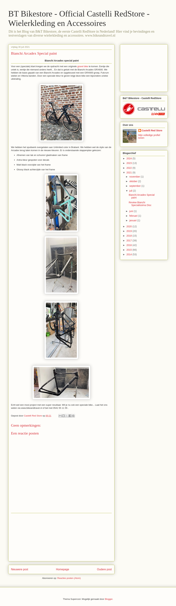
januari (133, 220)
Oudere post (104, 569)
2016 (129, 245)
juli (131, 190)
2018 (129, 235)
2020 (129, 226)
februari (133, 215)
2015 (129, 249)
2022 (129, 168)
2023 (129, 163)
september (135, 186)
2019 (129, 231)
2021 (129, 172)
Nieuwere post (19, 569)
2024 (129, 158)
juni (131, 211)
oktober (133, 181)
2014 (129, 254)
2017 (129, 240)
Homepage (62, 569)
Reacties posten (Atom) (69, 578)
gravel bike (82, 66)
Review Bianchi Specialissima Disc (140, 204)
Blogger (108, 599)
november (135, 176)
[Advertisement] (61, 537)
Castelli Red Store (152, 130)
